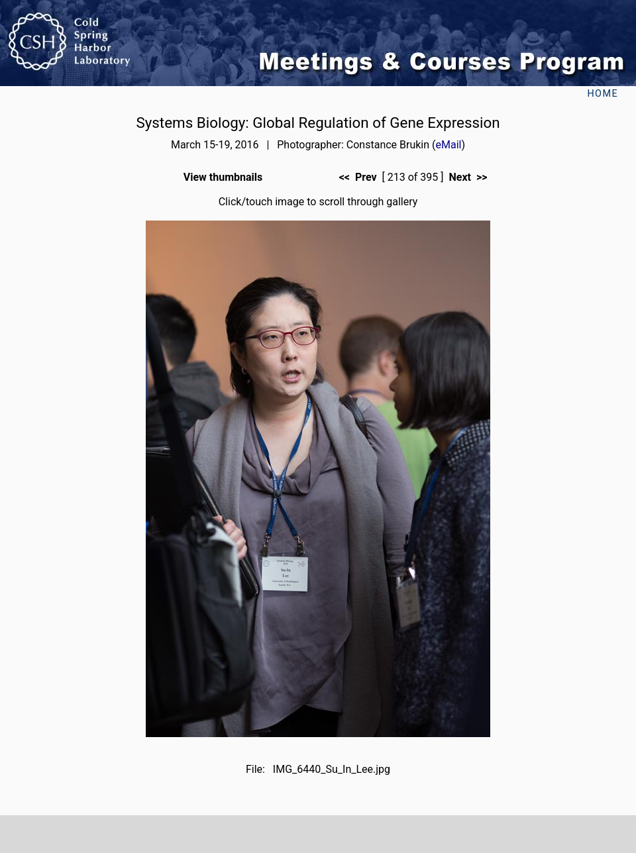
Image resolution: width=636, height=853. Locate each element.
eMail (449, 144)
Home (602, 93)
